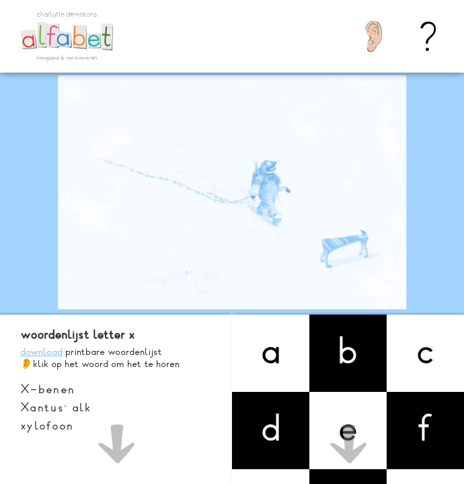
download (41, 352)
